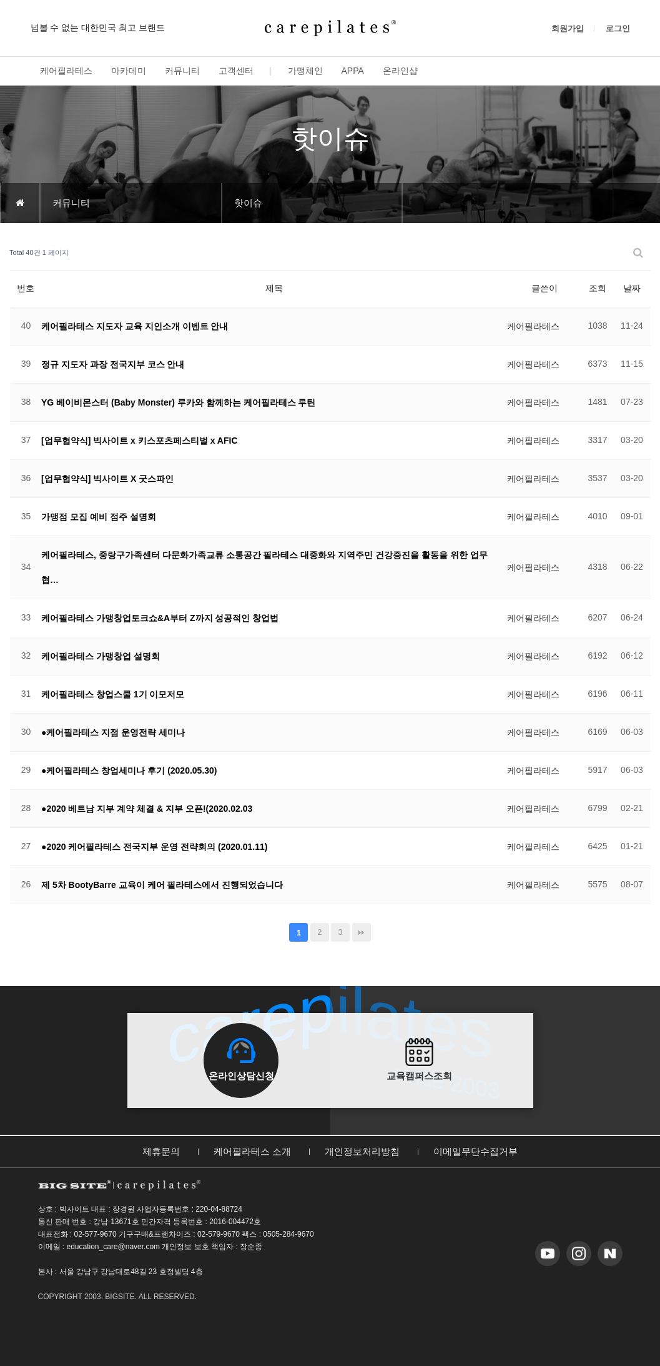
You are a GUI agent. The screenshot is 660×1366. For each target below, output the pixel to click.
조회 (597, 288)
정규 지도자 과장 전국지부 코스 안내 (112, 364)
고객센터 (236, 71)
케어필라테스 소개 (252, 1151)
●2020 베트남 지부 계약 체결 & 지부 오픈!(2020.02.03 (146, 809)
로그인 (618, 28)
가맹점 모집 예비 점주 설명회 (98, 517)
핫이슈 (248, 202)
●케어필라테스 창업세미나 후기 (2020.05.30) (129, 770)
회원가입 (567, 28)
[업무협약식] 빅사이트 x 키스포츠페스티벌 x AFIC (139, 441)
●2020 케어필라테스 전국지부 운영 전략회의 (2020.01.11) (154, 847)
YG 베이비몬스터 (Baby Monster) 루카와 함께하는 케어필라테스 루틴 (178, 402)
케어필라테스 (66, 71)
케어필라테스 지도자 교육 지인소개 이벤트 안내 (134, 326)
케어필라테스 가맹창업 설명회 (100, 656)
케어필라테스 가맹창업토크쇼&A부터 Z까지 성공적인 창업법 (159, 618)
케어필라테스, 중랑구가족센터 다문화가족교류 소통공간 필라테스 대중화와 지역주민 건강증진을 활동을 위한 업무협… (264, 567)
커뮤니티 (182, 71)
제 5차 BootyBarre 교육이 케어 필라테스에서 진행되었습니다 (162, 885)
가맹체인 (305, 71)
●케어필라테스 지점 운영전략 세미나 (113, 732)
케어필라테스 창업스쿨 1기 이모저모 (112, 694)
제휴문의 (161, 1151)
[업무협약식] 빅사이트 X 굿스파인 (107, 479)
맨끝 (361, 932)
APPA (353, 71)
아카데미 (128, 71)
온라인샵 (400, 71)
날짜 (632, 288)
